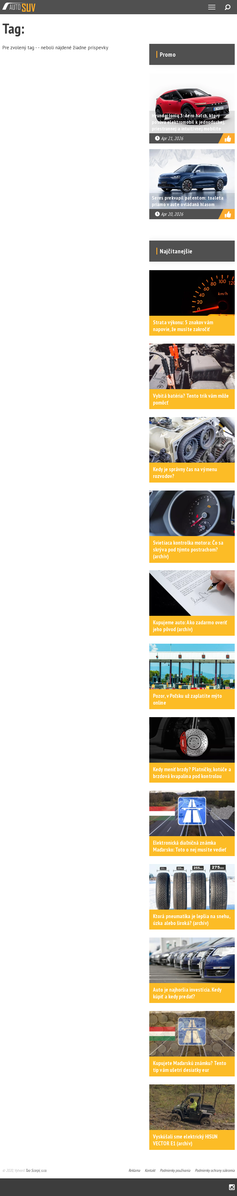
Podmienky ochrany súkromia (215, 1170)
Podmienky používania (175, 1170)
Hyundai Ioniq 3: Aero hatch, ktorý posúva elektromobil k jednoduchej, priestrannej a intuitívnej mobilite (188, 122)
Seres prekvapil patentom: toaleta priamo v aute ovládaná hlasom (187, 201)
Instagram (232, 1187)
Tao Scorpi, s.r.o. (36, 1170)
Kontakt (150, 1170)
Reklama (134, 1170)
